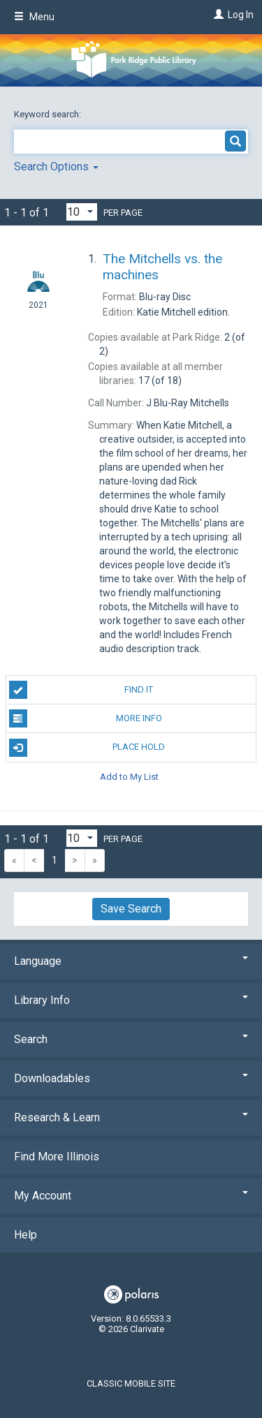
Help (25, 1234)
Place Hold (87, 748)
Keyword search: (48, 114)
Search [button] (131, 1039)
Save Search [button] (131, 908)
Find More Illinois (56, 1156)
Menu (34, 16)
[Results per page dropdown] (81, 212)
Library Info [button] (131, 1000)
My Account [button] (131, 1195)
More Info (85, 718)
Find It (81, 690)
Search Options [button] (56, 166)
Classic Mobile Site (131, 1383)
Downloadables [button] (131, 1078)
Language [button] (131, 961)
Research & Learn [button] (131, 1117)
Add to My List (129, 776)
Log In (241, 14)
